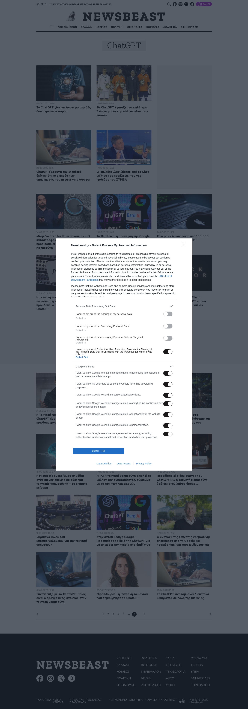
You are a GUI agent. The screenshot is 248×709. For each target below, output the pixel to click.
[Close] (185, 245)
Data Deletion (104, 463)
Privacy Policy (143, 463)
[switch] (167, 314)
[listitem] (124, 306)
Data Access (124, 463)
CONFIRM (98, 451)
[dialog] (124, 354)
